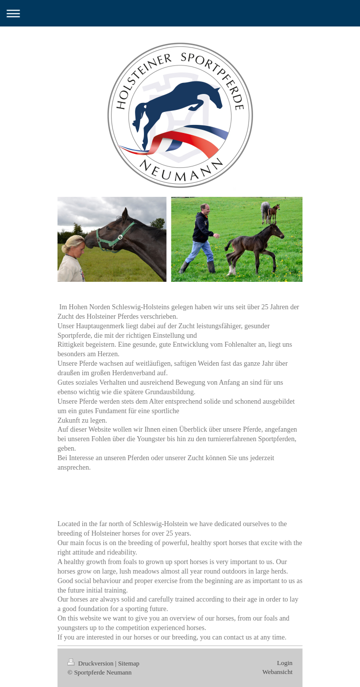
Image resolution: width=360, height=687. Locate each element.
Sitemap (129, 663)
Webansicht (277, 672)
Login (284, 663)
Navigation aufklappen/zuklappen (180, 13)
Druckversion (91, 663)
